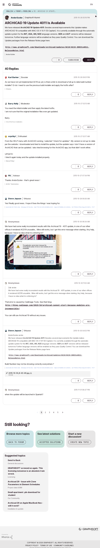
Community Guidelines (64, 545)
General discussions (15, 463)
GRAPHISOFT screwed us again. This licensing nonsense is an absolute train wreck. (26, 471)
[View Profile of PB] (9, 175)
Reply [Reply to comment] (90, 94)
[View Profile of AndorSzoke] (16, 17)
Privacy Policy (31, 545)
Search (84, 4)
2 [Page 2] (45, 412)
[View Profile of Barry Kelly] (13, 103)
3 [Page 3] (49, 412)
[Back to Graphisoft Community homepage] (15, 4)
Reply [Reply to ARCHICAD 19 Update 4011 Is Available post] (90, 60)
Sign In (96, 4)
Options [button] (93, 11)
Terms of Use (46, 545)
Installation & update (15, 509)
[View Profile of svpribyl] (12, 136)
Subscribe (73, 60)
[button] (54, 60)
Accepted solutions (50, 442)
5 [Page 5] (57, 412)
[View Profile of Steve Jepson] (14, 198)
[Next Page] (62, 412)
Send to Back (14, 460)
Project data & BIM (15, 488)
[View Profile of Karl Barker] (13, 77)
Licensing (11, 477)
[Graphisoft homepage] (88, 529)
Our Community (14, 498)
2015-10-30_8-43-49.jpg (19, 373)
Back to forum (16, 442)
